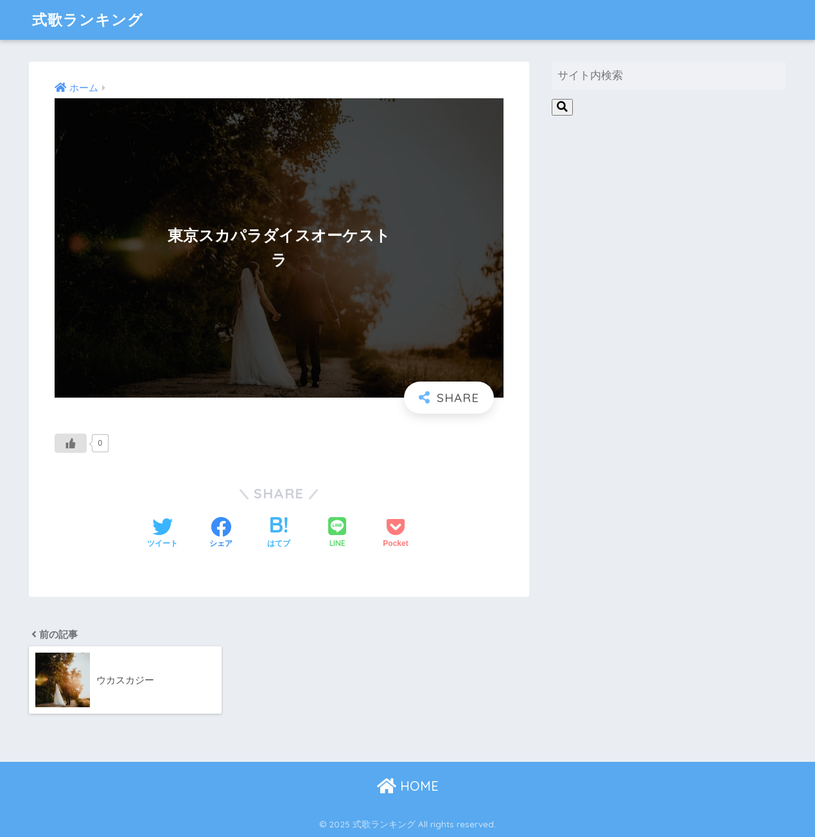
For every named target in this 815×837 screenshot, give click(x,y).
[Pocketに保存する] (395, 533)
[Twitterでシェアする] (162, 533)
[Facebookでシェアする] (220, 533)
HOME (408, 786)
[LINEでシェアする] (337, 533)
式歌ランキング (87, 19)
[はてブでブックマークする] (278, 533)
